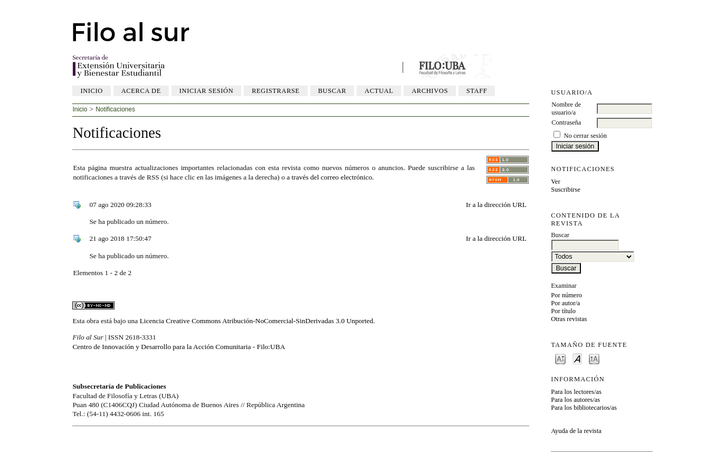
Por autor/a (565, 303)
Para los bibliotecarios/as (584, 407)
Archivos (430, 91)
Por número (566, 295)
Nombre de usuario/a (566, 108)
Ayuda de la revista (576, 431)
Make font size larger (594, 358)
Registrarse (276, 91)
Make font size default (577, 358)
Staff (477, 91)
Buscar (332, 91)
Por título (563, 311)
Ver (555, 181)
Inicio (91, 91)
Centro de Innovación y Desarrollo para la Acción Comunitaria (161, 347)
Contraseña (566, 122)
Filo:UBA (271, 347)
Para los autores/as (575, 399)
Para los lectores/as (576, 392)
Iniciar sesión (206, 91)
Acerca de (141, 91)
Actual (379, 91)
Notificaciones (115, 109)
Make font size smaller (560, 358)
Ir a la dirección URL (496, 205)
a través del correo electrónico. (330, 177)
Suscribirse (565, 189)
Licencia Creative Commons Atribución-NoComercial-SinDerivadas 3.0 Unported (257, 321)
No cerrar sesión (585, 135)
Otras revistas (569, 319)
